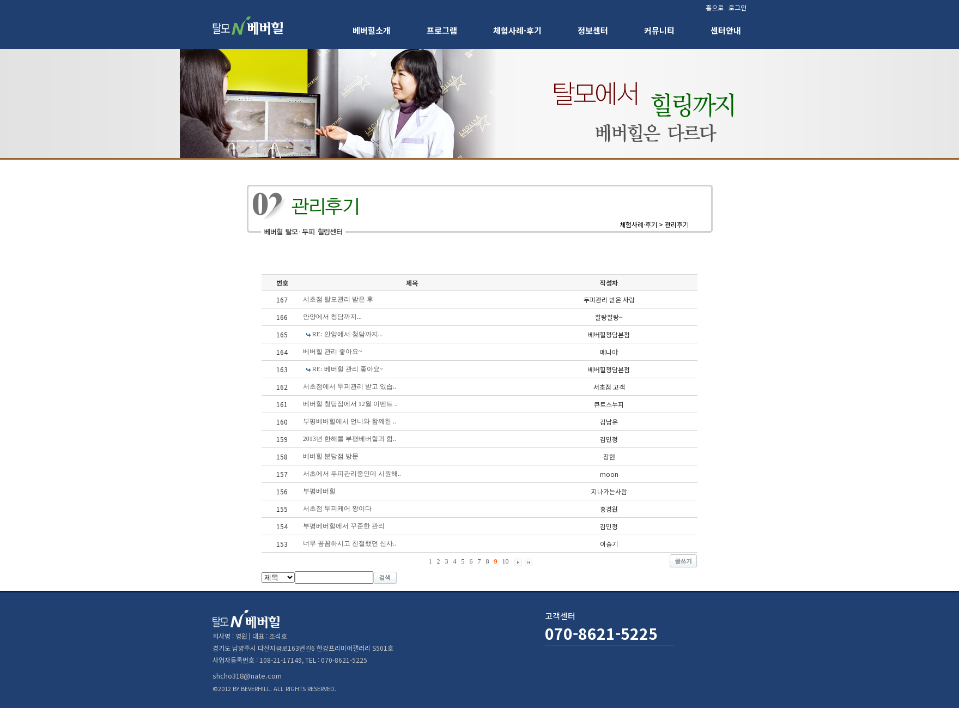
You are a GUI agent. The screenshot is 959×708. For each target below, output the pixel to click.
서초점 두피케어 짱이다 (337, 508)
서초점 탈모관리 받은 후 (338, 299)
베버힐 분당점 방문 (331, 456)
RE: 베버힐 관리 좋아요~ (347, 369)
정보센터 (593, 30)
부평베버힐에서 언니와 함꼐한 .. (349, 421)
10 (505, 561)
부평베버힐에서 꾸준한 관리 (344, 526)
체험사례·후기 (517, 30)
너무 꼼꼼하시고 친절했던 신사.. (349, 543)
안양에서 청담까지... (332, 316)
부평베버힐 (319, 491)
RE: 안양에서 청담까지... (347, 334)
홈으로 (715, 7)
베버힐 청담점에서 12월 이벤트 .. (350, 404)
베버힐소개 (372, 30)
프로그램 (442, 30)
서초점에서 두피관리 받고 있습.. (349, 386)
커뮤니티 (659, 30)
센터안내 (726, 30)
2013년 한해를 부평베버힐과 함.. (349, 439)
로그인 (737, 7)
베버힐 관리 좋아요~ (332, 351)
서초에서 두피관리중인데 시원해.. (352, 473)
